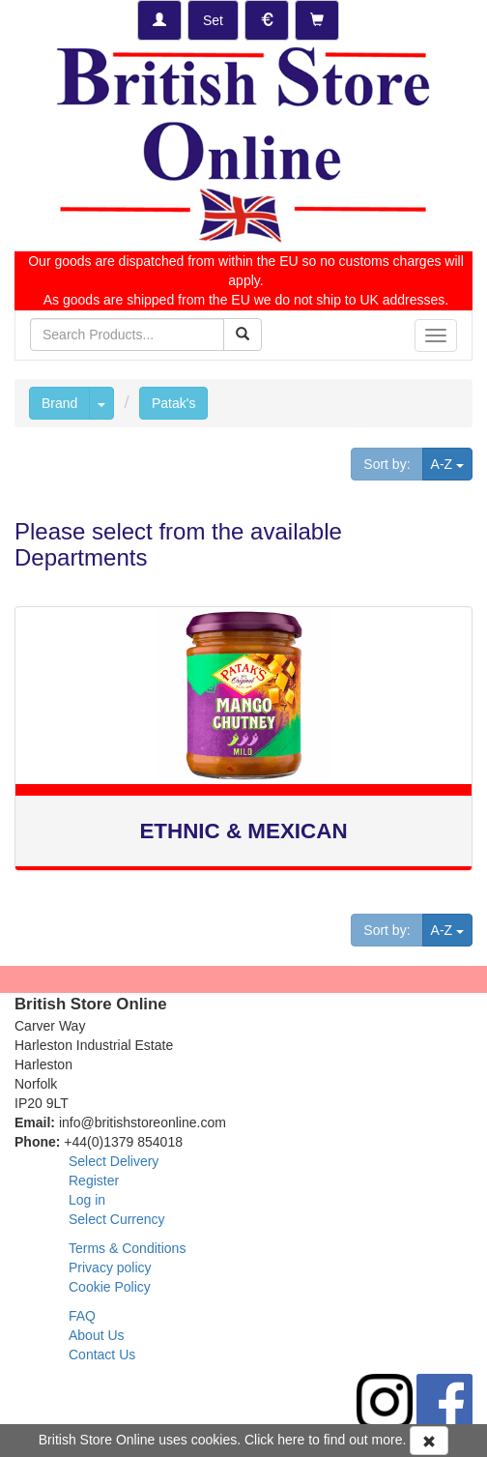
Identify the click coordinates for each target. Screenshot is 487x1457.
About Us (97, 1335)
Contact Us (102, 1354)
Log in (87, 1200)
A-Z (452, 462)
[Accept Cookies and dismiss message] (429, 1440)
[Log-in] (159, 20)
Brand (59, 403)
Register (94, 1180)
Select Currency (117, 1219)
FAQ (82, 1316)
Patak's (173, 403)
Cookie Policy (110, 1287)
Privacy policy (110, 1267)
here (290, 1439)
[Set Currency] (266, 20)
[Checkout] (317, 20)
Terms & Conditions (127, 1248)
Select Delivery (113, 1161)
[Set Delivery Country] (213, 20)
